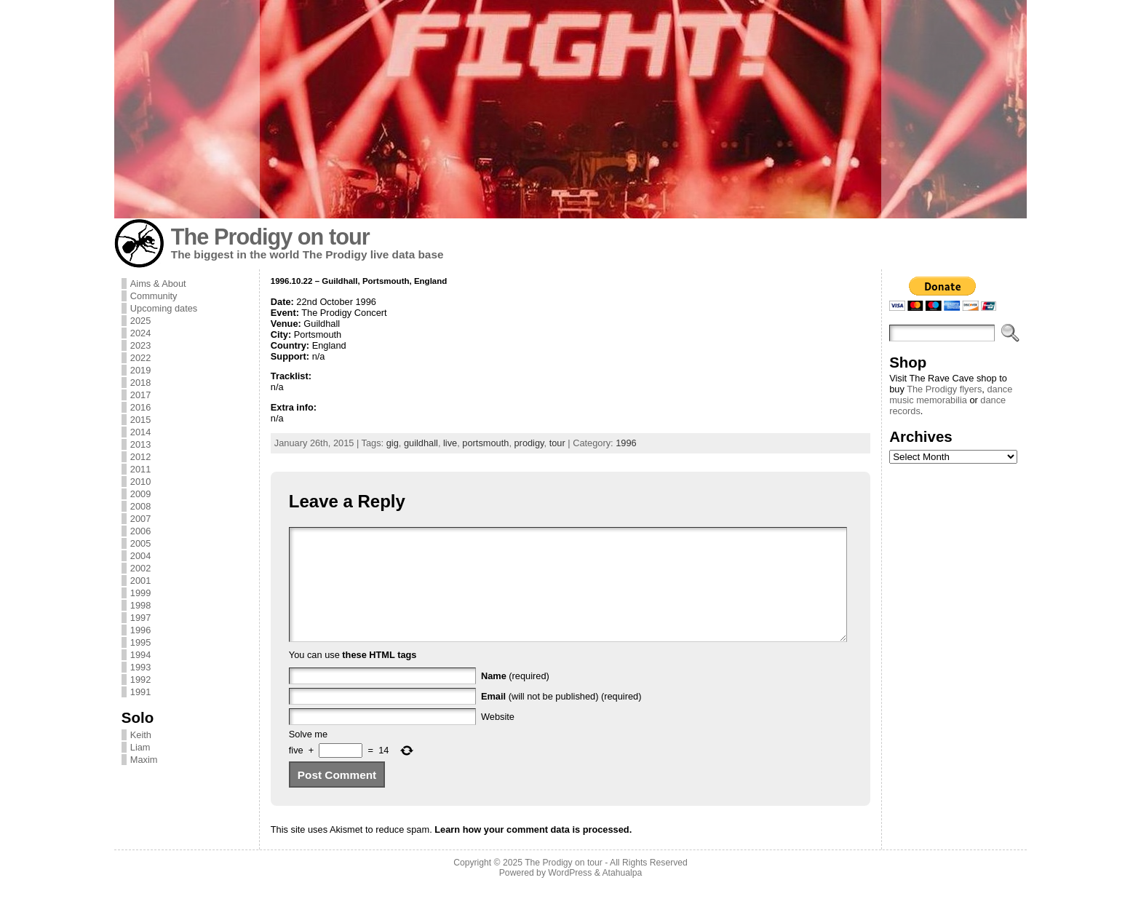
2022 (140, 357)
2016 (140, 407)
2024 (140, 333)
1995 (140, 642)
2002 (140, 568)
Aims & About (158, 283)
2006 (140, 531)
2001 (140, 580)
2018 (140, 382)
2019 (140, 370)
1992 (140, 679)
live (450, 442)
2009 (140, 493)
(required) (515, 697)
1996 (140, 630)
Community (154, 295)
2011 (140, 469)
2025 (140, 320)
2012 (140, 456)
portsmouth (485, 442)
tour (557, 442)
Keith (140, 734)
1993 (140, 667)
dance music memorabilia (950, 394)
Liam (140, 747)
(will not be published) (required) (561, 718)
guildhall (421, 442)
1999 (140, 592)
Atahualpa (622, 895)
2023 (140, 345)
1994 (140, 654)
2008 (140, 506)
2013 (140, 444)
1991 (140, 691)
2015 (140, 419)
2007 (140, 518)
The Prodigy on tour (270, 237)
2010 (140, 481)
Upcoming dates (163, 308)
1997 (140, 617)
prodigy (529, 442)
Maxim (144, 759)
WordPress (570, 895)
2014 (140, 432)
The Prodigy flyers (944, 389)
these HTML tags (379, 676)
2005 (140, 543)
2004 (140, 555)
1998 (140, 605)
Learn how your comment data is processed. (533, 851)
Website (497, 738)
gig (392, 442)
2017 (140, 394)
